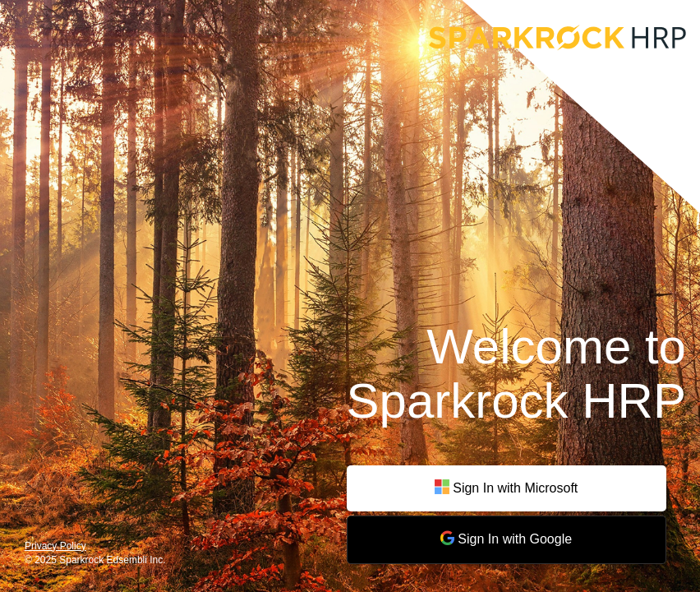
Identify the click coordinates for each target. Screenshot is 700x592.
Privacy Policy (55, 546)
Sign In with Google (506, 538)
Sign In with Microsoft (506, 488)
